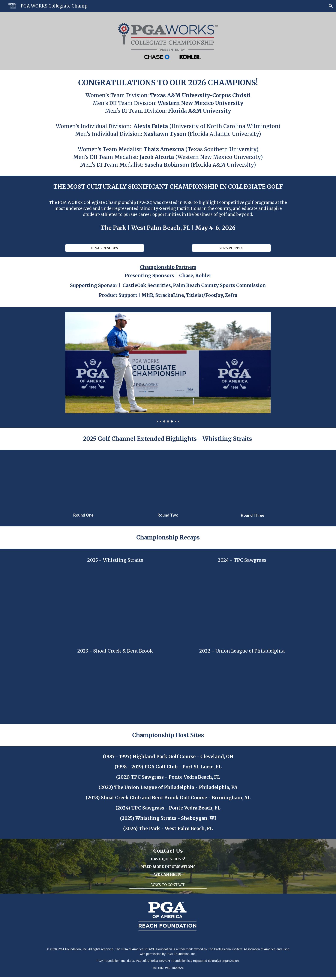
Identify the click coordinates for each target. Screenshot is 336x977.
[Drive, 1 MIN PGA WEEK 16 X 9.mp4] (242, 688)
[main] (168, 122)
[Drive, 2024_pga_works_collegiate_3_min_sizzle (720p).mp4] (242, 598)
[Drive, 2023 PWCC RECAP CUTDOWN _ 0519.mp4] (115, 688)
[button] (331, 6)
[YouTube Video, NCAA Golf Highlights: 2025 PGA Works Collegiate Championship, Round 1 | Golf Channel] (83, 482)
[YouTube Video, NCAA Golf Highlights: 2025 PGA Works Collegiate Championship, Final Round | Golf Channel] (252, 482)
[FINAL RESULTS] (104, 248)
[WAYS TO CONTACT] (168, 884)
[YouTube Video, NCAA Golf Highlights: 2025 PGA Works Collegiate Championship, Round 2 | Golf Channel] (168, 482)
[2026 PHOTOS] (231, 248)
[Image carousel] (167, 367)
